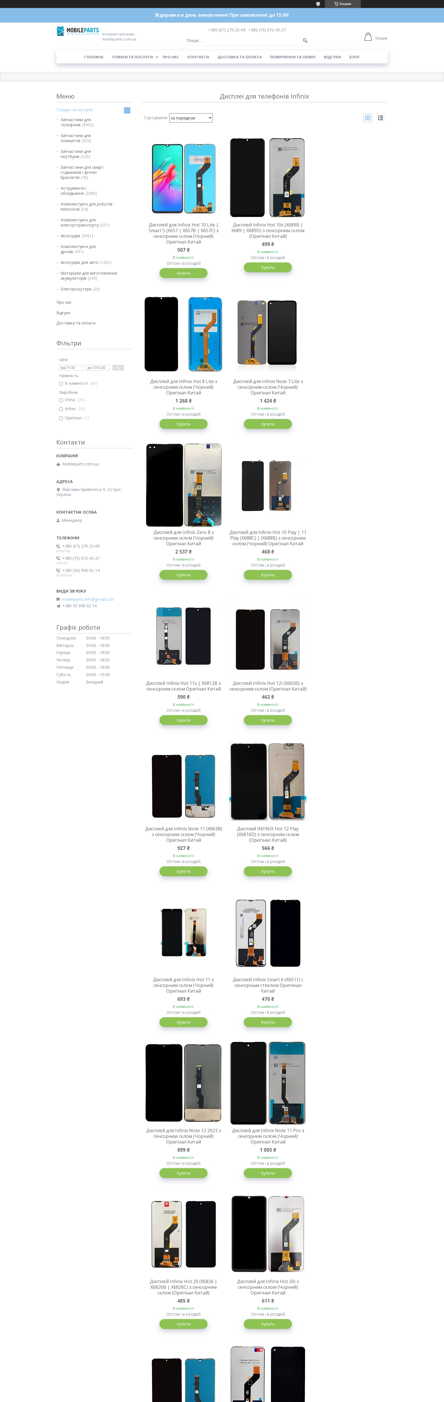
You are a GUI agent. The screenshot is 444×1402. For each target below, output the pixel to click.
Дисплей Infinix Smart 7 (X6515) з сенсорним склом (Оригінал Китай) (264, 1148)
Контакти (198, 56)
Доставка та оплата (239, 56)
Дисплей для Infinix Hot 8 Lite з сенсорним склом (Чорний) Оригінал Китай (346, 230)
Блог (354, 56)
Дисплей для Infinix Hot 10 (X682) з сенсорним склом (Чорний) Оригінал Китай (346, 997)
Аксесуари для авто (80, 262)
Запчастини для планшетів (76, 138)
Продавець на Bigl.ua (222, 1391)
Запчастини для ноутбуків (76, 154)
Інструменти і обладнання (73, 190)
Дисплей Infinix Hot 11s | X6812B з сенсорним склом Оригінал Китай (182, 541)
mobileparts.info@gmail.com (88, 599)
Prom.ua (250, 1386)
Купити (182, 273)
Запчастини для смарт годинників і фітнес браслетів (82, 172)
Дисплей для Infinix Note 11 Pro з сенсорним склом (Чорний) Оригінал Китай (264, 846)
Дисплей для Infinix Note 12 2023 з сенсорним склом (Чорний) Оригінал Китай (182, 846)
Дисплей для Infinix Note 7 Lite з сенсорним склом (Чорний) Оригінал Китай (182, 387)
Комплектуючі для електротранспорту (80, 222)
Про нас (171, 56)
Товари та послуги (132, 56)
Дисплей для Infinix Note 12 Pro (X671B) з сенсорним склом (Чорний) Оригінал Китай (264, 1300)
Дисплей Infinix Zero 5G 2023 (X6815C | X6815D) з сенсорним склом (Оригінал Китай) (182, 1148)
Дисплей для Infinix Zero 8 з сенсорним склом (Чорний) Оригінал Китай (264, 387)
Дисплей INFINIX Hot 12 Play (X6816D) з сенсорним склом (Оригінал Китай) (182, 695)
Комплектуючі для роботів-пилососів (87, 206)
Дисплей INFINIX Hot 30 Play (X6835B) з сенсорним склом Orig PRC (346, 1300)
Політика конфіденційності (263, 1396)
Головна (93, 56)
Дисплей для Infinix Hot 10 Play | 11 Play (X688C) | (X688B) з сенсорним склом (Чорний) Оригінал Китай (346, 390)
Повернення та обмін (292, 56)
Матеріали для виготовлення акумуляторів (89, 275)
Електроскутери (76, 289)
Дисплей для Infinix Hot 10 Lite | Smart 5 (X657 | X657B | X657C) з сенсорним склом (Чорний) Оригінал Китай (182, 233)
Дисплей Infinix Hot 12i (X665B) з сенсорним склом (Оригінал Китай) (264, 544)
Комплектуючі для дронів (78, 249)
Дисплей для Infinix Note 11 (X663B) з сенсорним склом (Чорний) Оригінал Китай (347, 544)
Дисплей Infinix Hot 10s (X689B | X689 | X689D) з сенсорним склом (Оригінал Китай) (264, 230)
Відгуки (332, 56)
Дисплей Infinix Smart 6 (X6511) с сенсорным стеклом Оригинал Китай (346, 695)
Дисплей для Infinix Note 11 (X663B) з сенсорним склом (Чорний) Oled (264, 997)
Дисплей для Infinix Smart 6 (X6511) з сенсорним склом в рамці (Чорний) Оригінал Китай (346, 1148)
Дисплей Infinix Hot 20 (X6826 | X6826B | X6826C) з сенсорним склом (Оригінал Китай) (346, 846)
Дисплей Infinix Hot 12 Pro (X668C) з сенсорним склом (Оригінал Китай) (182, 1300)
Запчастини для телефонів (76, 122)
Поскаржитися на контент (216, 1396)
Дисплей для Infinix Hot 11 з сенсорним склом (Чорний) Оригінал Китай (264, 695)
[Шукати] (305, 40)
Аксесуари (70, 235)
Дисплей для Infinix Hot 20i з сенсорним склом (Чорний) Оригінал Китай (182, 997)
